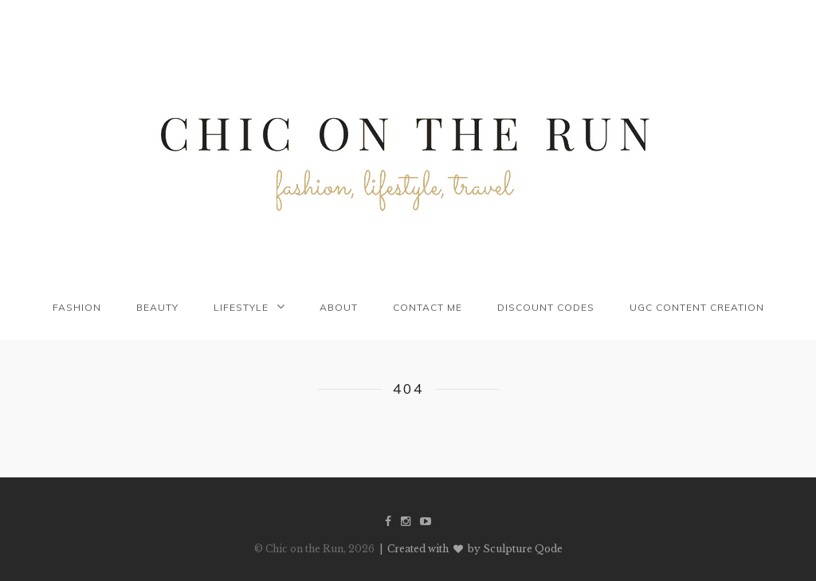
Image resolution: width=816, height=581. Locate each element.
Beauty (157, 307)
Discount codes (545, 307)
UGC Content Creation (697, 307)
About (339, 307)
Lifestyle (241, 307)
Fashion (77, 307)
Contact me (427, 307)
